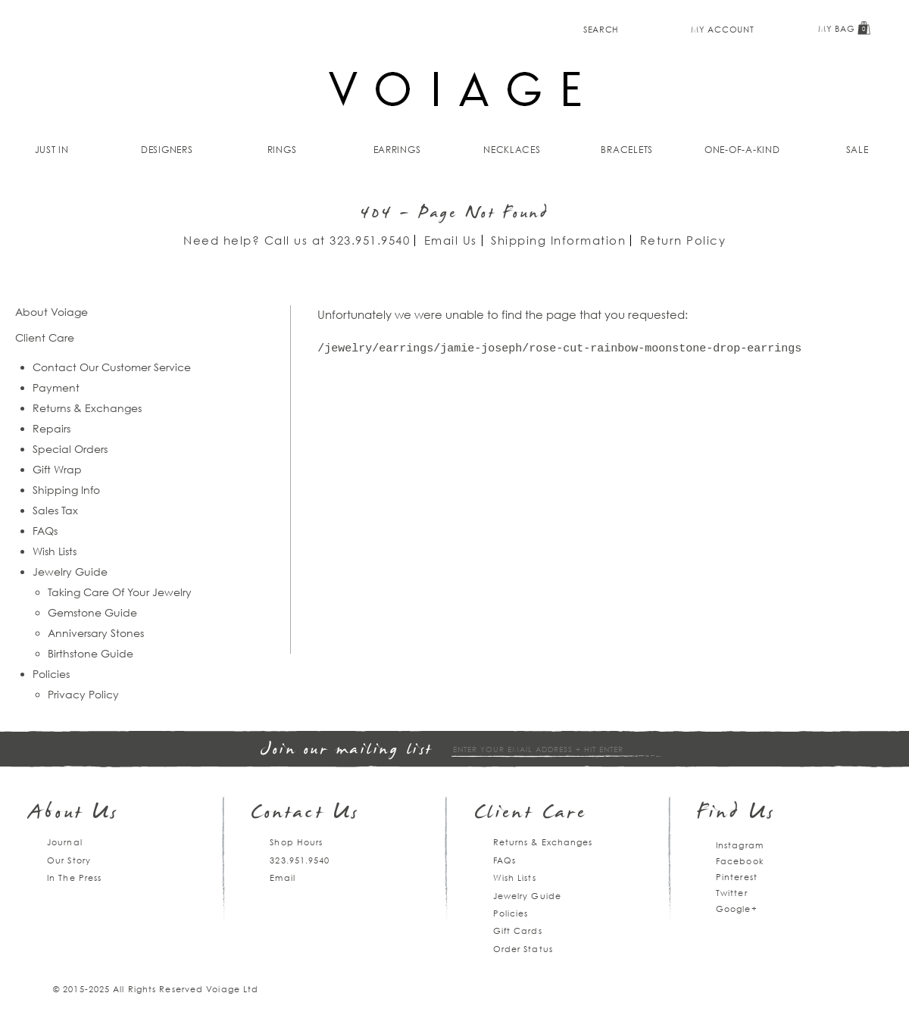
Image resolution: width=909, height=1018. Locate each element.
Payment (56, 387)
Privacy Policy (83, 694)
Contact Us (305, 814)
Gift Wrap (57, 469)
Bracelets (627, 149)
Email (282, 877)
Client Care (530, 814)
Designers (167, 149)
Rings (282, 149)
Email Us (450, 240)
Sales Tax (55, 510)
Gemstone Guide (92, 612)
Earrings (397, 149)
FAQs (45, 530)
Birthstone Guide (90, 653)
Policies (51, 673)
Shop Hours (296, 842)
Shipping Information (558, 240)
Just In (52, 149)
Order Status (523, 949)
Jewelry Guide (70, 571)
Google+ (737, 908)
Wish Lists (55, 551)
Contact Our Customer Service (112, 367)
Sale (857, 149)
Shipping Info (66, 489)
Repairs (51, 428)
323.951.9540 (370, 240)
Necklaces (512, 149)
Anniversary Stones (96, 632)
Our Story (69, 860)
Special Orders (70, 448)
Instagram (740, 845)
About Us (74, 814)
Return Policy (683, 240)
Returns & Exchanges (87, 407)
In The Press (74, 877)
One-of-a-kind (742, 149)
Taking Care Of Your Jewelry (120, 592)
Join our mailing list (347, 750)
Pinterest (737, 877)
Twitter (732, 893)
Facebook (740, 861)
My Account (722, 29)
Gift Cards (517, 930)
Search (601, 29)
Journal (65, 842)
